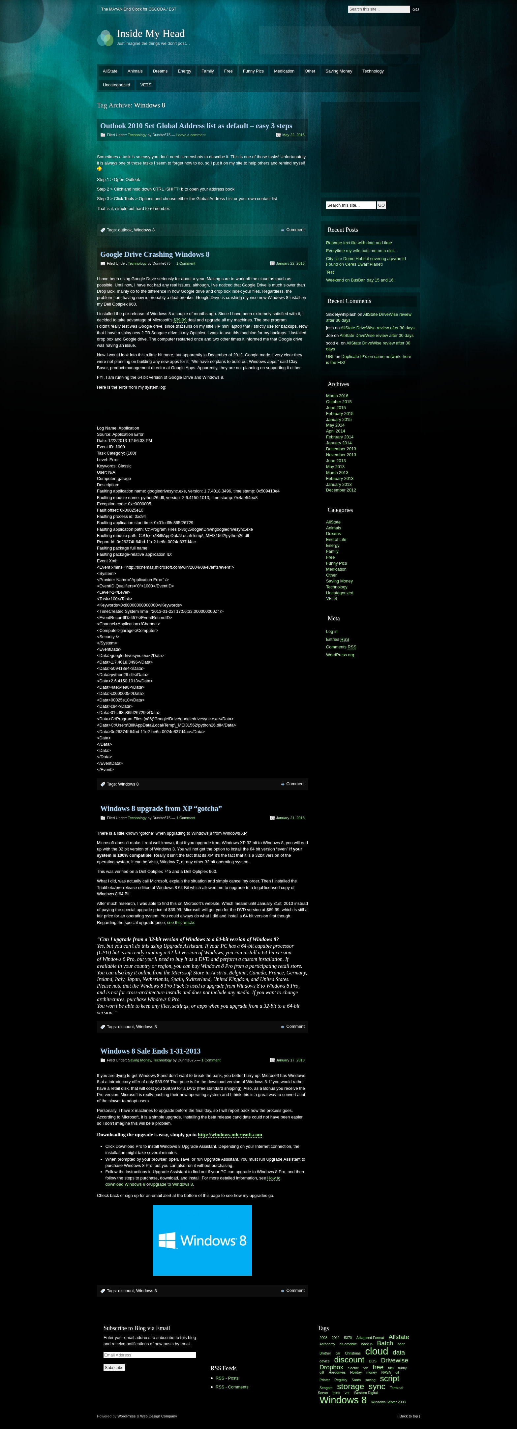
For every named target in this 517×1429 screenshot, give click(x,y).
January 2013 (339, 484)
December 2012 (341, 490)
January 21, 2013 (290, 818)
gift (321, 1372)
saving (370, 1380)
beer (401, 1344)
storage (350, 1386)
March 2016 (337, 395)
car (338, 1353)
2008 (323, 1338)
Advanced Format (370, 1338)
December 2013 (341, 448)
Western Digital (366, 1393)
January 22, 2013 (290, 263)
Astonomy (327, 1344)
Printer (324, 1380)
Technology (373, 71)
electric (353, 1368)
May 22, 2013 (293, 135)
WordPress (126, 1416)
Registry (340, 1380)
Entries (337, 639)
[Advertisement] (339, 39)
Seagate (326, 1388)
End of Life (336, 539)
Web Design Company (158, 1416)
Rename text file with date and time (359, 242)
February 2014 (339, 436)
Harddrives (337, 1372)
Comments (341, 646)
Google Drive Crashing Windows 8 (154, 254)
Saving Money (338, 71)
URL (330, 356)
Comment (296, 229)
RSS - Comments (232, 1386)
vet (347, 1393)
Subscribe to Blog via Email (137, 1328)
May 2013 (335, 466)
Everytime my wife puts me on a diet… (362, 250)
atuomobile (348, 1344)
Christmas (353, 1353)
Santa (356, 1380)
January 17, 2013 (290, 1060)
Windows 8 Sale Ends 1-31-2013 (150, 1051)
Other (310, 71)
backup (367, 1344)
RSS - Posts (227, 1378)
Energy (184, 71)
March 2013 (337, 472)
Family (207, 71)
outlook (125, 229)
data (399, 1352)
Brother (325, 1353)
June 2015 (336, 407)
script (389, 1378)
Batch (385, 1343)
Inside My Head (151, 33)
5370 (348, 1338)
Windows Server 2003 (388, 1402)
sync (377, 1386)
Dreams (160, 71)
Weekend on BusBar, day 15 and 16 (360, 280)
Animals (135, 71)
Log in (332, 631)
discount (126, 1026)
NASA (386, 1372)
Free (228, 71)
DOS (373, 1361)
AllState (110, 71)
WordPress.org (340, 654)
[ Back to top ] (409, 1416)
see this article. (180, 922)
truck (336, 1393)
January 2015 (339, 419)
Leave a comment (191, 135)
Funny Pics (253, 71)
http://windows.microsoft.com (230, 1134)
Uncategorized (116, 84)
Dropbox (331, 1367)
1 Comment (186, 263)
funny (402, 1368)
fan (365, 1368)
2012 (336, 1338)
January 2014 (339, 442)
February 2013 (339, 478)
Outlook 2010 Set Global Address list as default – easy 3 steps (196, 126)
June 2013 (336, 460)
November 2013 (341, 454)
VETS (145, 84)
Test (330, 272)
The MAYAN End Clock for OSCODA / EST (138, 9)
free (378, 1367)
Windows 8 (144, 229)
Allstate (399, 1336)
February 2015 (339, 413)
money (371, 1372)
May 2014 (335, 425)
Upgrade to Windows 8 (171, 1184)
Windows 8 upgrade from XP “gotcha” (161, 808)
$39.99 (179, 319)
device (324, 1361)
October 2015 (339, 401)
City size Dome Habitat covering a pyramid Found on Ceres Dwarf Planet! (366, 261)
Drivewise (394, 1360)
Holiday (356, 1372)
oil (397, 1372)
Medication (284, 71)
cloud (376, 1351)
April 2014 (335, 431)
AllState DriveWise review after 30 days (377, 327)
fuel (391, 1368)
